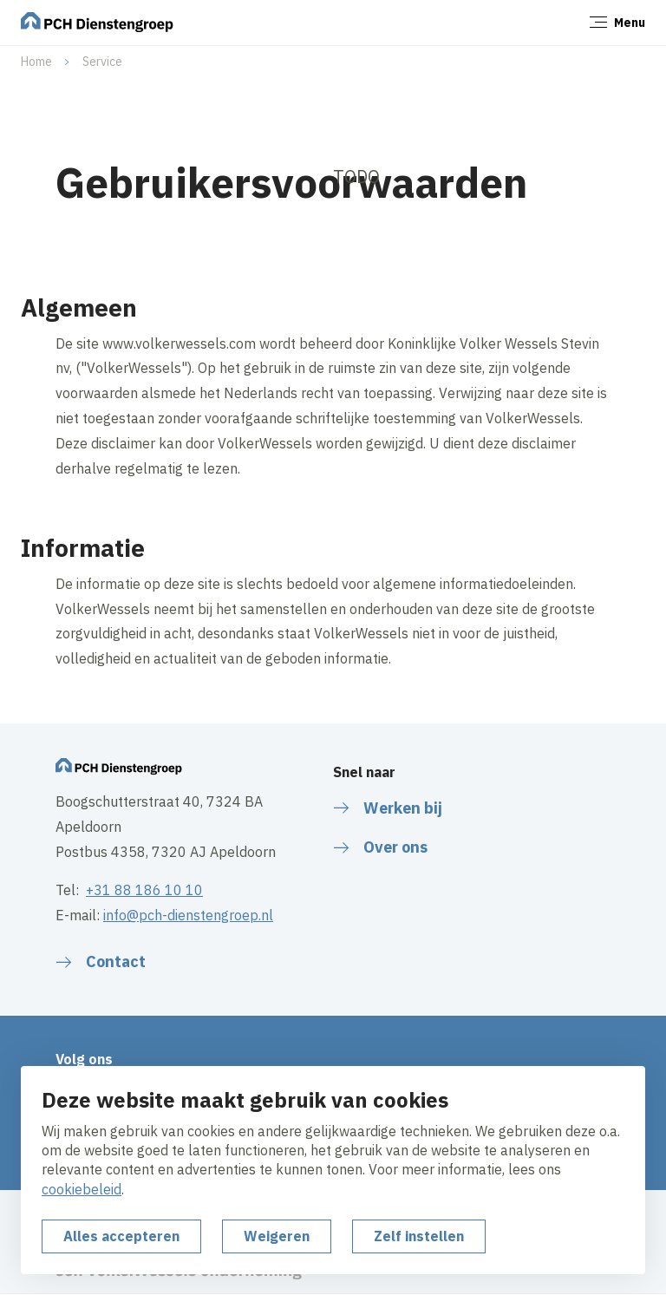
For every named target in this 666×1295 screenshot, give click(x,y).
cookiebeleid (81, 1189)
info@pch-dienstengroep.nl (188, 915)
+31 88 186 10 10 (144, 890)
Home (36, 61)
